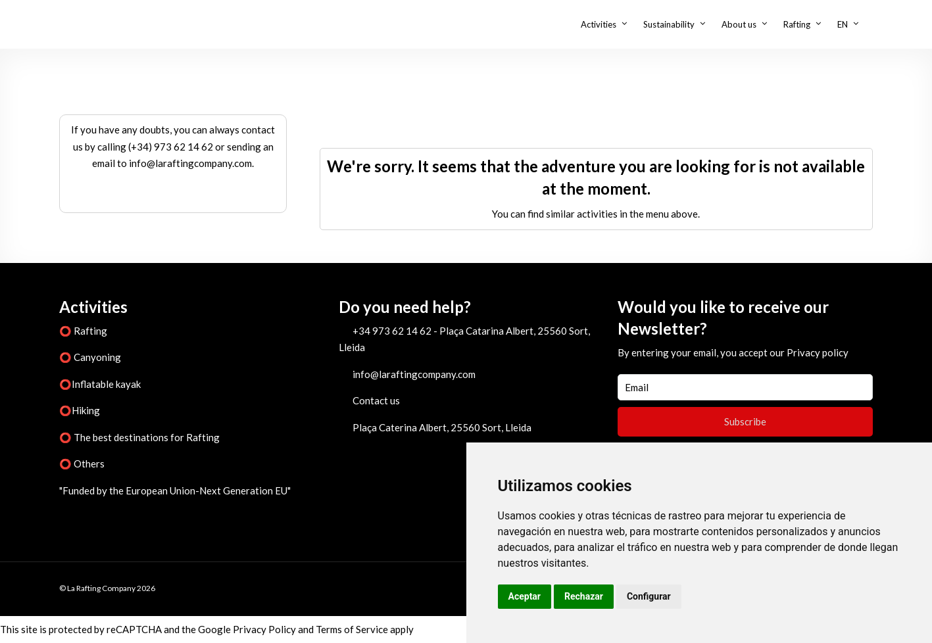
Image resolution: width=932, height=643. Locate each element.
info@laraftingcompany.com (414, 374)
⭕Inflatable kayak (100, 384)
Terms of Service (352, 629)
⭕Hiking (79, 410)
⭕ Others (82, 463)
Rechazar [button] (583, 596)
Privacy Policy (264, 629)
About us (739, 24)
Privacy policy (817, 352)
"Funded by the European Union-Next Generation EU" (175, 490)
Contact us (376, 400)
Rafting (796, 24)
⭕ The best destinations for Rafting (139, 437)
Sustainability (669, 24)
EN (842, 24)
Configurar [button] (649, 596)
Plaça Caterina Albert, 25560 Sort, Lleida (442, 427)
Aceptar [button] (524, 596)
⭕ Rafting (83, 331)
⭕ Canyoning (90, 357)
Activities (598, 24)
